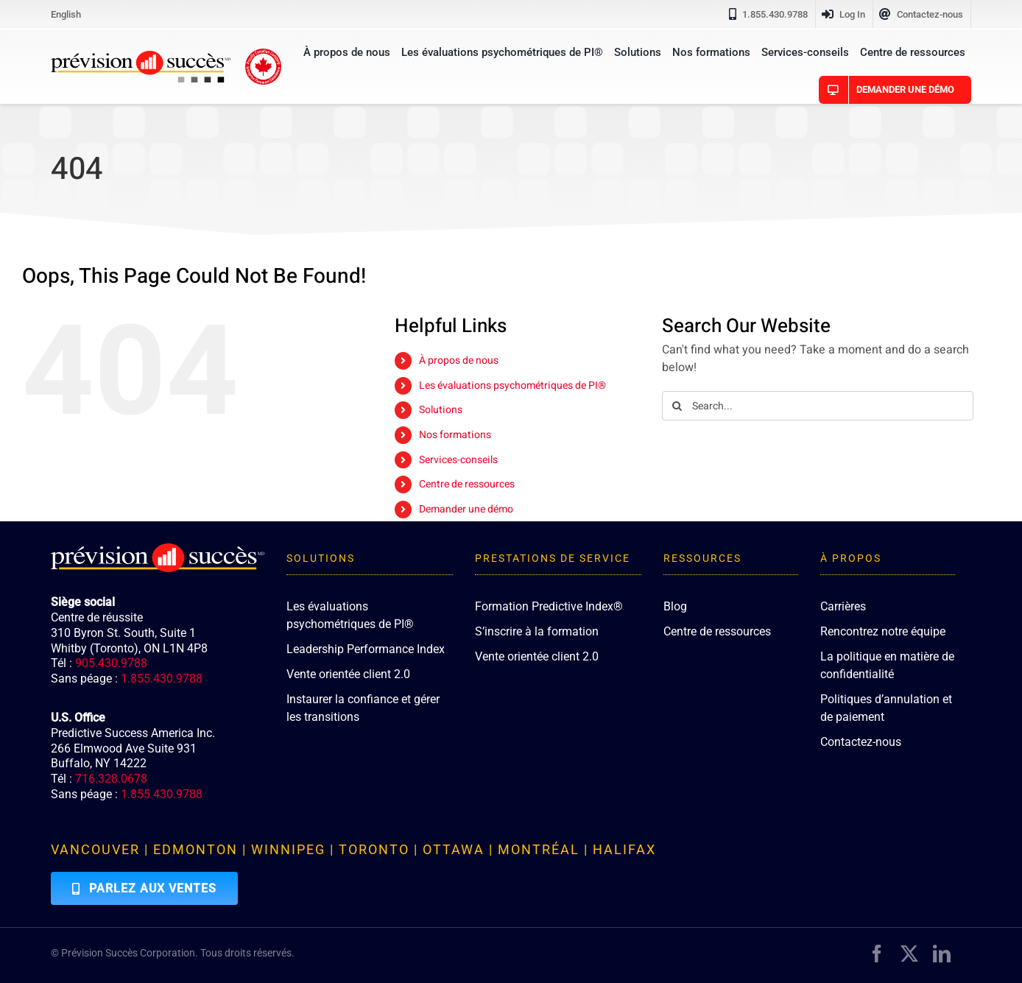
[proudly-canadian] (263, 54)
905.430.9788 (111, 663)
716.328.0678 (111, 779)
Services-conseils (458, 460)
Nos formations (455, 435)
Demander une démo (466, 509)
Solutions (440, 409)
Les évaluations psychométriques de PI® (512, 385)
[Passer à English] (66, 14)
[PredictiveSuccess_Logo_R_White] (157, 549)
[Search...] (817, 405)
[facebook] (877, 953)
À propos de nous (458, 360)
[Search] (676, 405)
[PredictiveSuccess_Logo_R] (140, 57)
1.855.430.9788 (161, 679)
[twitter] (909, 953)
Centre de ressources (467, 484)
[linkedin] (942, 953)
